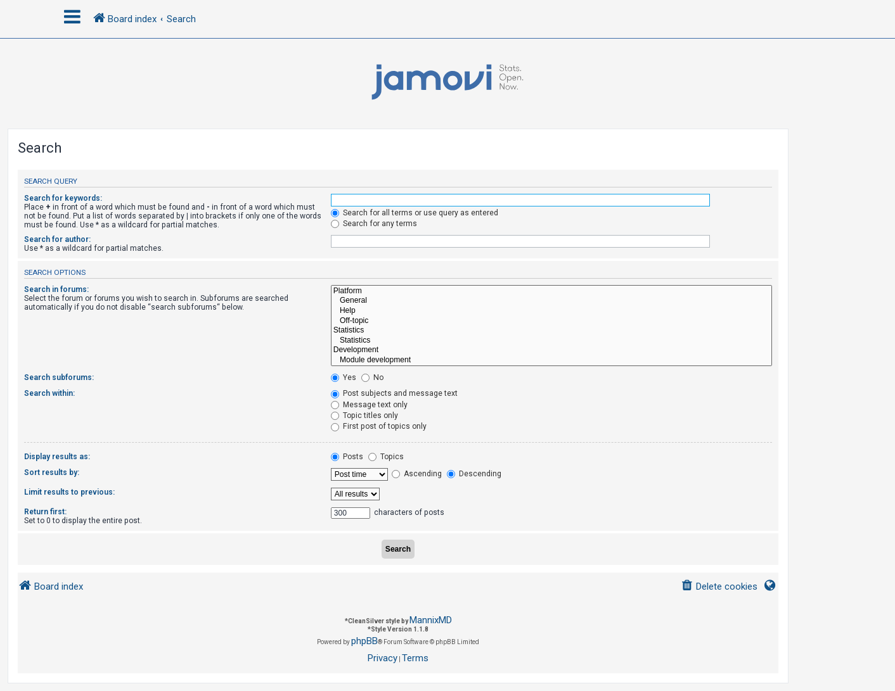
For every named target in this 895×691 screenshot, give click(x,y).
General (551, 301)
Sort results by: (51, 472)
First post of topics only (379, 426)
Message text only (369, 404)
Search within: (49, 393)
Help (551, 311)
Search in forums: (56, 289)
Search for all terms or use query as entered (414, 212)
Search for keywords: (63, 198)
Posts (347, 456)
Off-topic (551, 321)
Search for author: (57, 239)
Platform (551, 291)
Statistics (551, 331)
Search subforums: (59, 377)
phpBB (364, 641)
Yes (343, 377)
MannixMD (430, 620)
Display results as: (57, 456)
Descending (474, 473)
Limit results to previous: (69, 492)
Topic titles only (364, 415)
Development (551, 350)
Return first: (45, 511)
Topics (386, 456)
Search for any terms (374, 223)
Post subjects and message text (394, 393)
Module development (551, 360)
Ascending (417, 473)
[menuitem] (719, 586)
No (372, 377)
